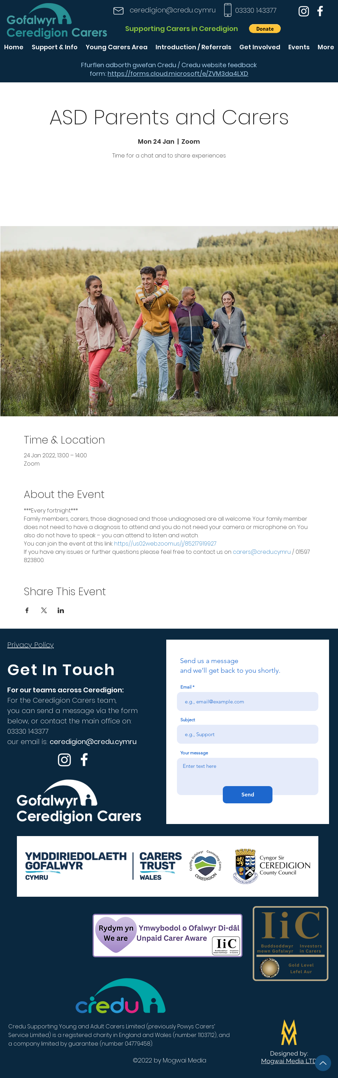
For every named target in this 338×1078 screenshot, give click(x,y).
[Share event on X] (44, 610)
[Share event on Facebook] (27, 610)
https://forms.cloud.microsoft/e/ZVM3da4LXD (178, 73)
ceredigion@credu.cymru (173, 10)
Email (185, 687)
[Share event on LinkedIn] (61, 610)
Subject (187, 720)
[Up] (323, 1063)
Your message (194, 753)
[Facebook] (320, 11)
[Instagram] (304, 11)
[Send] (247, 794)
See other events (169, 194)
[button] (265, 28)
